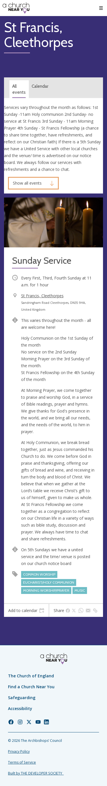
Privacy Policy (19, 751)
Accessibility (20, 708)
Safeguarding (21, 697)
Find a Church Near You (31, 686)
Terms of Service (22, 762)
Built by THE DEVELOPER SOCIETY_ (36, 773)
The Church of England (31, 676)
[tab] (26, 610)
